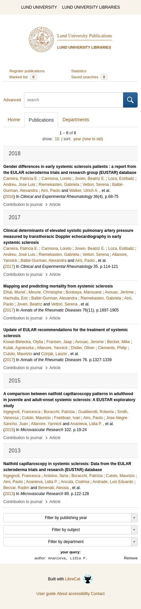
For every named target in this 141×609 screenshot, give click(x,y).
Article (55, 204)
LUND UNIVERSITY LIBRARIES (91, 7)
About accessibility (73, 593)
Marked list (23, 77)
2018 (9, 196)
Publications (41, 120)
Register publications (27, 71)
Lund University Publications (84, 35)
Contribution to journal (22, 204)
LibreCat (79, 579)
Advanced (12, 100)
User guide (46, 593)
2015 (9, 429)
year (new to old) (88, 139)
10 (57, 139)
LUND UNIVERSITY (39, 7)
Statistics (78, 71)
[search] (73, 100)
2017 (9, 266)
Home (14, 119)
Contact (97, 593)
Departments (76, 119)
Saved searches (89, 77)
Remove (131, 558)
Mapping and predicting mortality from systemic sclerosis (58, 286)
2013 (9, 493)
